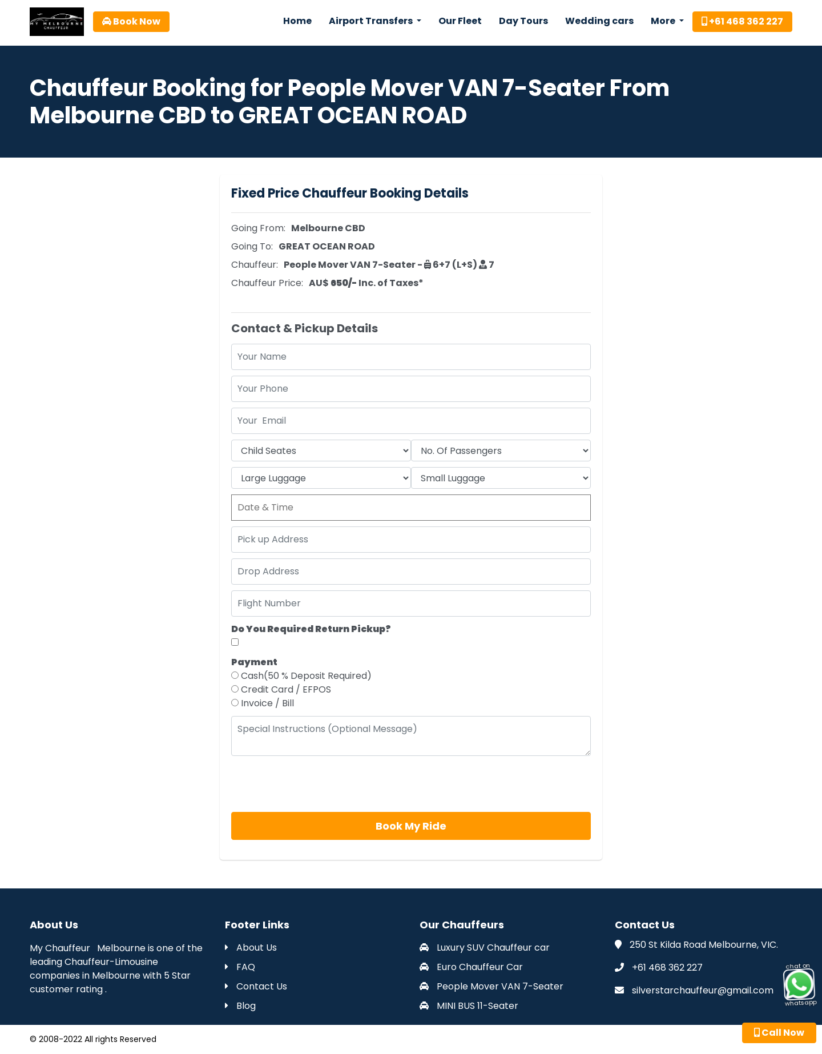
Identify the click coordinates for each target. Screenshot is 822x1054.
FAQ (240, 966)
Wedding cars (599, 20)
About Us (251, 947)
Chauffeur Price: (267, 282)
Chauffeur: (254, 264)
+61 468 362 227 (742, 21)
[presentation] (318, 784)
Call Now (779, 1032)
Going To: (252, 246)
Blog (240, 1005)
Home (297, 20)
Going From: (258, 228)
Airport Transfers (371, 20)
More (664, 20)
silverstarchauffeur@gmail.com (702, 990)
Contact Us (256, 986)
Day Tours (523, 20)
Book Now (131, 21)
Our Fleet (460, 20)
